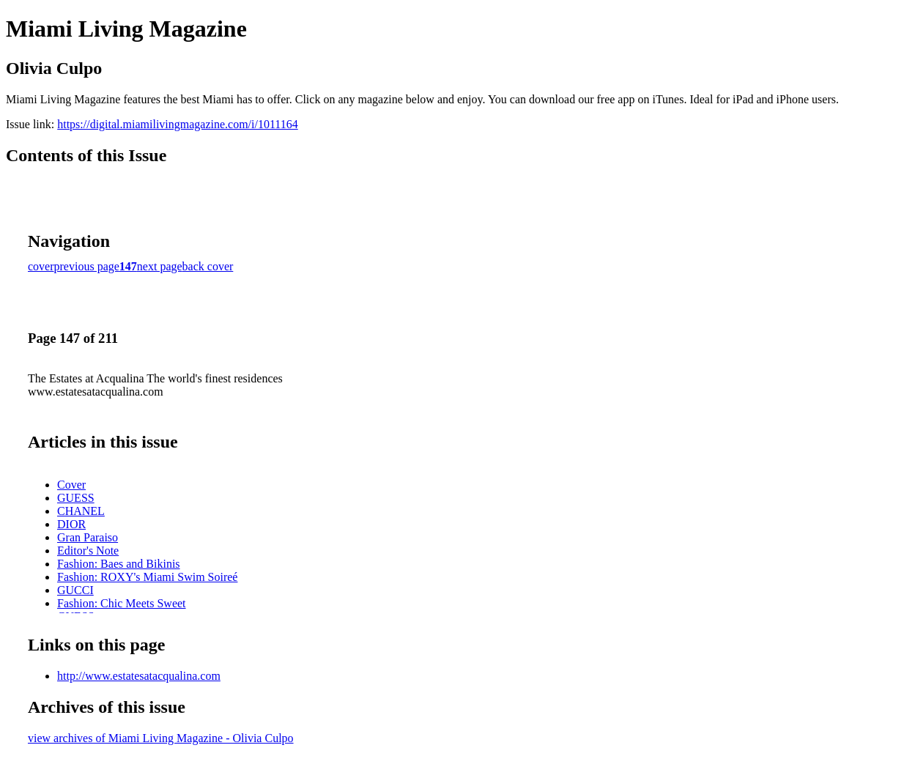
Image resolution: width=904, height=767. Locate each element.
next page (159, 266)
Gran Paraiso (87, 537)
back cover (208, 266)
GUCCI (75, 590)
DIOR (71, 524)
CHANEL (81, 511)
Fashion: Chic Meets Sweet (121, 603)
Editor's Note (88, 550)
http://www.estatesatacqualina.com (139, 676)
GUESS (76, 498)
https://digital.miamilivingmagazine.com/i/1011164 (177, 124)
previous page (86, 266)
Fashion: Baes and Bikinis (118, 563)
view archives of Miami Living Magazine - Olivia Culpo (161, 738)
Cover (71, 484)
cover (41, 266)
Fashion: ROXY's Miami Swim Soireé (147, 577)
